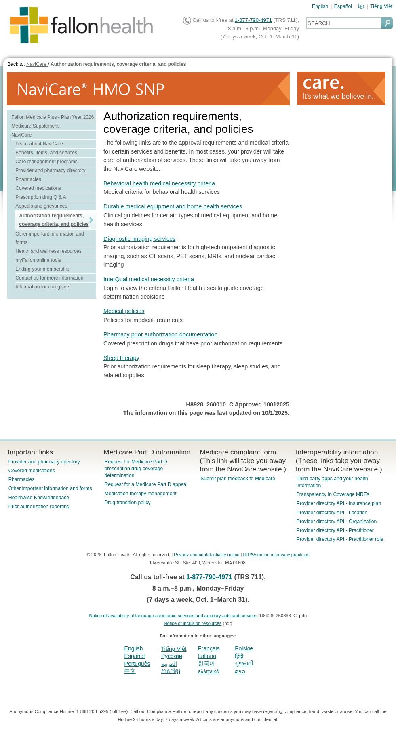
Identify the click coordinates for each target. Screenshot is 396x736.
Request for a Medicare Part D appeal (145, 484)
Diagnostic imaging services (139, 239)
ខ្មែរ (361, 6)
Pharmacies (28, 179)
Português (137, 663)
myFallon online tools (38, 260)
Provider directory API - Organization (337, 521)
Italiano (207, 656)
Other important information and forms (50, 488)
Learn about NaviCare (39, 144)
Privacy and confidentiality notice (206, 554)
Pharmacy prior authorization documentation (160, 334)
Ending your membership (42, 269)
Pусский (171, 656)
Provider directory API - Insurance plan (339, 503)
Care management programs (46, 161)
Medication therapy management (140, 493)
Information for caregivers (42, 287)
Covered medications (38, 188)
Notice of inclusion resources (192, 623)
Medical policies (124, 311)
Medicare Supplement (35, 126)
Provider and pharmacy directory (50, 170)
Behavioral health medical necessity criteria (159, 183)
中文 (130, 671)
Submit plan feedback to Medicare (237, 479)
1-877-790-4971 (253, 20)
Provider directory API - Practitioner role (340, 539)
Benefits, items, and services (46, 153)
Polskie (244, 648)
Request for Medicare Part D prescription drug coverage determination (135, 468)
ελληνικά (208, 671)
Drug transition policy (127, 502)
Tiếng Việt (381, 6)
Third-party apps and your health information (332, 482)
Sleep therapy (121, 358)
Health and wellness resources (48, 251)
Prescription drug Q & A (40, 197)
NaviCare (37, 64)
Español (343, 6)
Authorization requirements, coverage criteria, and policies (118, 64)
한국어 (206, 663)
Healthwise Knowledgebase (38, 497)
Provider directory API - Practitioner (335, 530)
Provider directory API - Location (332, 512)
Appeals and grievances (41, 206)
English (320, 6)
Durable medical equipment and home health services (172, 206)
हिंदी (239, 656)
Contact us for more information (49, 278)
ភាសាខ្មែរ (170, 671)
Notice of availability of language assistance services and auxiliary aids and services (173, 615)
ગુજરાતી (244, 663)
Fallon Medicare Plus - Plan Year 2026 (52, 117)
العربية (169, 663)
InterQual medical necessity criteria (148, 279)
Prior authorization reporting (39, 506)
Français (209, 648)
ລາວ (240, 671)
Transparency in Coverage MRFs (333, 494)
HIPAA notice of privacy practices (276, 554)
